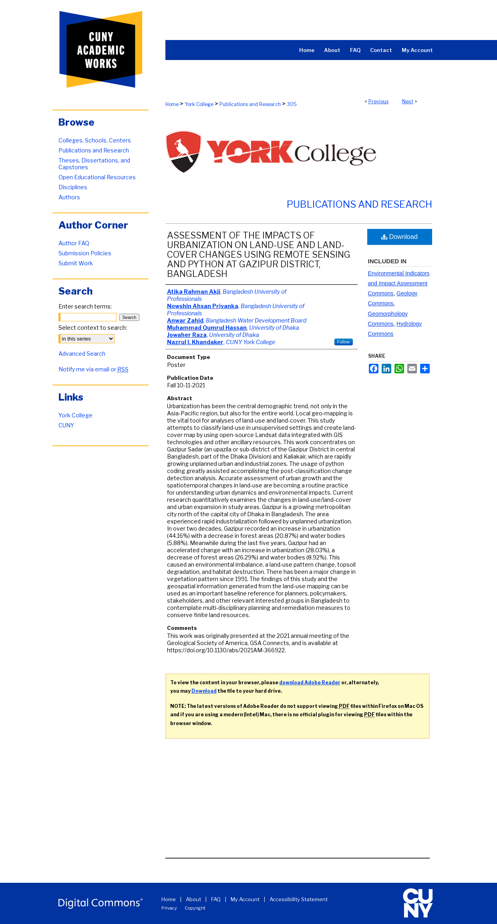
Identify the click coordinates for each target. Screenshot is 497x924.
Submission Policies (84, 253)
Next (407, 101)
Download (399, 236)
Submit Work (75, 263)
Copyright (195, 908)
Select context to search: (92, 327)
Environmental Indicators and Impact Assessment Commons (399, 283)
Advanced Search (81, 353)
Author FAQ (73, 243)
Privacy (169, 908)
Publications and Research (250, 104)
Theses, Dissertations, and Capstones (94, 163)
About (193, 899)
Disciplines (72, 187)
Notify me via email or (93, 369)
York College (199, 104)
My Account (245, 899)
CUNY (66, 425)
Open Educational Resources (97, 177)
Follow (343, 341)
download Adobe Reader (309, 682)
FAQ (216, 899)
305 (292, 104)
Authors (69, 197)
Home (172, 104)
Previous (378, 101)
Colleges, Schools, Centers (94, 140)
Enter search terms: (85, 306)
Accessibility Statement (299, 899)
